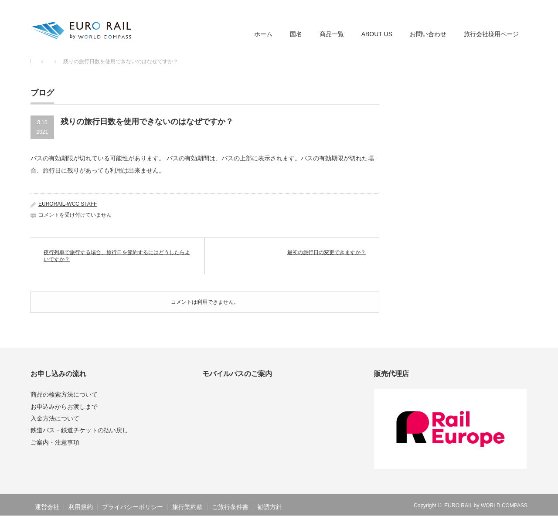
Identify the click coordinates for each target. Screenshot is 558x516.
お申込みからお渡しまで (64, 406)
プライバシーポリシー (132, 506)
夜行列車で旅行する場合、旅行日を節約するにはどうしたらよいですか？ (117, 256)
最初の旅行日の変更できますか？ (326, 252)
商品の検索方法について (64, 394)
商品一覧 (332, 34)
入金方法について (55, 418)
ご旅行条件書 (230, 506)
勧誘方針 (270, 506)
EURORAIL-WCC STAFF (67, 204)
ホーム (263, 34)
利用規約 (80, 506)
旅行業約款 (187, 506)
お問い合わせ (428, 34)
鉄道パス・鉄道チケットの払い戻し (79, 430)
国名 (296, 34)
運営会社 (47, 506)
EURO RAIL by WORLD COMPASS (485, 505)
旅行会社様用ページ (491, 34)
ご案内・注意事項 (55, 442)
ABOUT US (376, 34)
